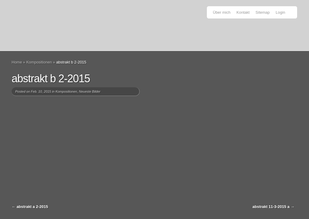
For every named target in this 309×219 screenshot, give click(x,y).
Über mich (221, 12)
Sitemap (262, 12)
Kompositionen (39, 62)
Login (280, 12)
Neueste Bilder (89, 91)
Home (17, 62)
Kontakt (242, 12)
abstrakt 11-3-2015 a (270, 206)
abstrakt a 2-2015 (32, 206)
